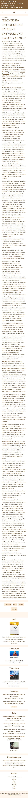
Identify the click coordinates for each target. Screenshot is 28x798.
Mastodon (14, 784)
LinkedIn (14, 779)
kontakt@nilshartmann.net (15, 776)
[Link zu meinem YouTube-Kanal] (14, 7)
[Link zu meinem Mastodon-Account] (22, 7)
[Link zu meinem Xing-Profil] (4, 7)
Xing (14, 781)
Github (14, 786)
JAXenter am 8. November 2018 (11, 65)
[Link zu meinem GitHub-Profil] (12, 7)
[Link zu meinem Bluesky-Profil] (7, 7)
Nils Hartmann (9, 1)
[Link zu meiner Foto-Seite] (17, 7)
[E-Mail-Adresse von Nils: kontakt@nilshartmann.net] (2, 7)
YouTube (14, 788)
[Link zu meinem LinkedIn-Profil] (9, 7)
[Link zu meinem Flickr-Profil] (19, 7)
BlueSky (14, 782)
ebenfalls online (17, 78)
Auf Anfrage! (14, 706)
